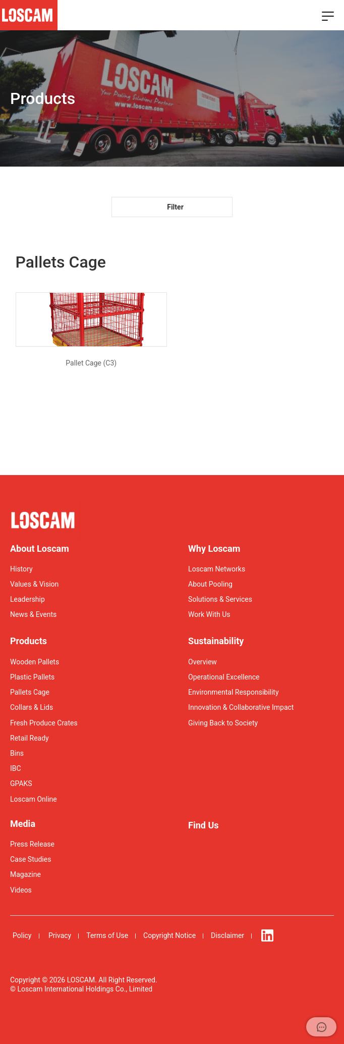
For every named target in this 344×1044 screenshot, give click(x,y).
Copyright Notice (169, 935)
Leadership (27, 599)
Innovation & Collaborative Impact (241, 707)
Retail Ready (29, 738)
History (21, 569)
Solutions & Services (220, 599)
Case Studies (30, 859)
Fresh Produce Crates (44, 723)
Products (28, 641)
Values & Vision (34, 584)
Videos (21, 890)
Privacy (59, 935)
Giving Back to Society (223, 723)
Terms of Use (107, 935)
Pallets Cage (29, 692)
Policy (22, 935)
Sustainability (216, 641)
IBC (15, 768)
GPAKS (21, 783)
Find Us (203, 825)
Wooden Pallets (34, 662)
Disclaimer (227, 935)
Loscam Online (33, 799)
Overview (202, 662)
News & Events (33, 614)
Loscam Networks (216, 569)
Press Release (32, 844)
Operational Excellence (223, 677)
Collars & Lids (31, 707)
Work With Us (209, 614)
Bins (17, 753)
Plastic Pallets (32, 677)
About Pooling (210, 584)
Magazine (25, 874)
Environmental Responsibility (233, 692)
